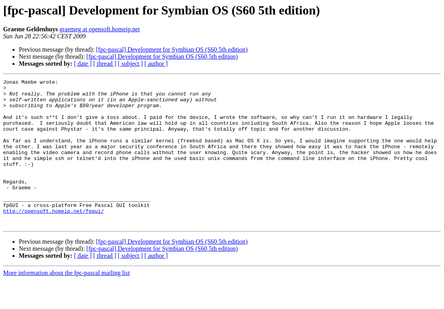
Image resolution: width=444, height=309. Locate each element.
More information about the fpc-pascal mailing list (66, 302)
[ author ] (156, 63)
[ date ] (83, 63)
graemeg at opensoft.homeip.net (100, 29)
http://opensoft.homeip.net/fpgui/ (53, 237)
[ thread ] (104, 63)
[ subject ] (130, 63)
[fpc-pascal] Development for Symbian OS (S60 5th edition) (171, 49)
